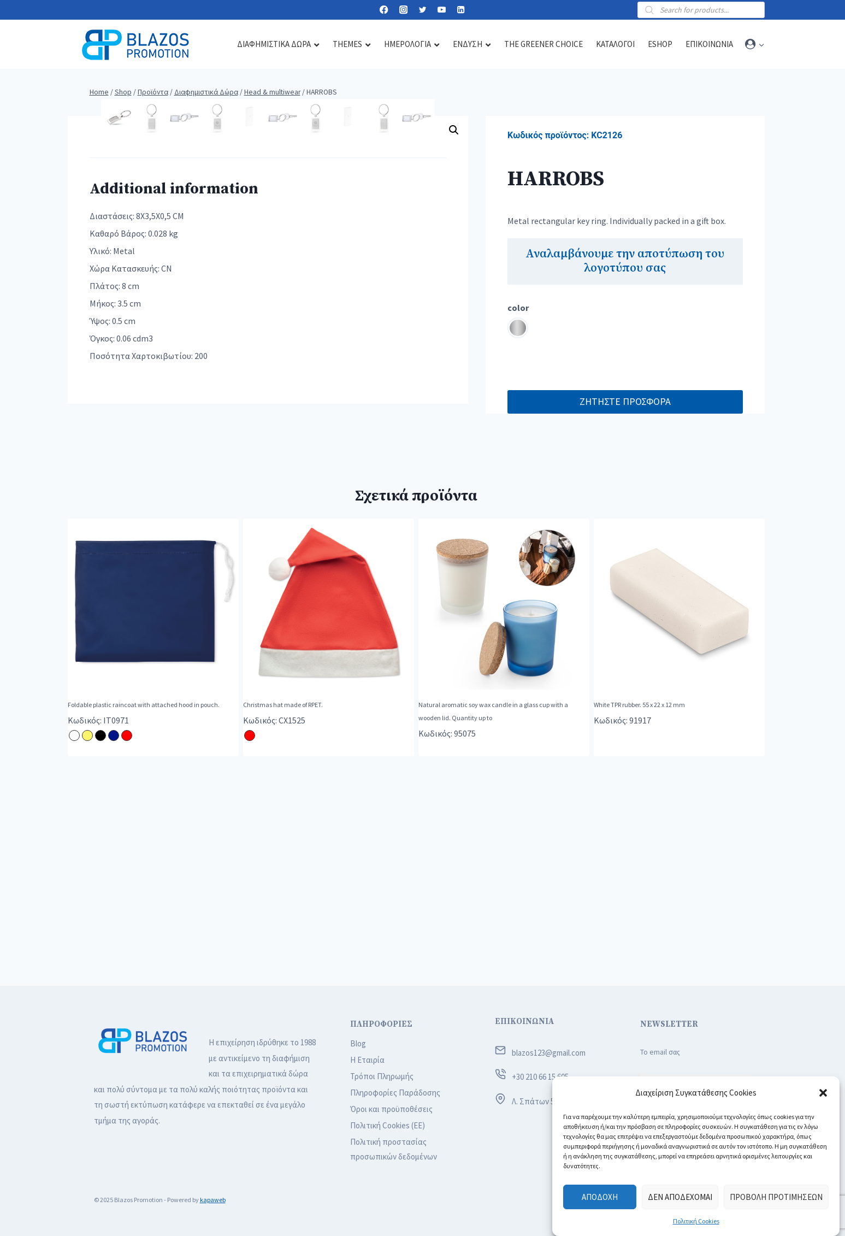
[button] (823, 1092)
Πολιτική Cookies (696, 1221)
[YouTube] (441, 10)
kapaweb (213, 1200)
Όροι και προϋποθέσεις (391, 1109)
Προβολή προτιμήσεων (776, 1197)
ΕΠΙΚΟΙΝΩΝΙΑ (524, 1021)
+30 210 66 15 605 (540, 1077)
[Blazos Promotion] (135, 44)
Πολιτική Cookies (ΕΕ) (387, 1125)
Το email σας (660, 1052)
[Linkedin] (461, 10)
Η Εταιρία (367, 1060)
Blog (358, 1043)
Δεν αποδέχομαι (680, 1197)
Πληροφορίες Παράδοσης (395, 1092)
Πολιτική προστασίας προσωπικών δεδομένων (393, 1149)
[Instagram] (403, 10)
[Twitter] (422, 10)
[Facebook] (384, 10)
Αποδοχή (600, 1197)
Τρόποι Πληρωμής (381, 1076)
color (518, 307)
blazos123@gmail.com (549, 1052)
